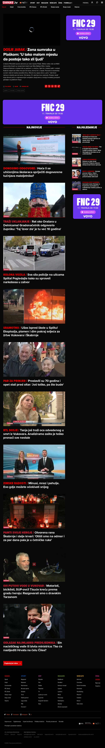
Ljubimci (60, 691)
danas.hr (25, 86)
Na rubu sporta (25, 688)
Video (97, 679)
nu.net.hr (36, 737)
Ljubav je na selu (42, 694)
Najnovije (97, 683)
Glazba (40, 685)
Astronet (79, 679)
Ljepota (60, 688)
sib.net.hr (40, 734)
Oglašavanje (17, 721)
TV (39, 691)
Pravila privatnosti (51, 721)
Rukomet (23, 682)
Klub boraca (24, 685)
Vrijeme (77, 7)
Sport (32, 3)
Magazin (44, 3)
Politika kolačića (39, 721)
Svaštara (79, 698)
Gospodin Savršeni (43, 701)
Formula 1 (68, 3)
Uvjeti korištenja (28, 721)
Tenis (22, 694)
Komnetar (79, 688)
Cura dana (79, 682)
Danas (7, 676)
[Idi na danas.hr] (10, 2)
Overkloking (80, 691)
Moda (59, 694)
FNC (22, 704)
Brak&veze (60, 679)
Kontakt (61, 721)
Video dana (80, 704)
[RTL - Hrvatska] (88, 723)
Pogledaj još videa (12, 663)
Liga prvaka (24, 701)
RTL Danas (33, 7)
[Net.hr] (97, 723)
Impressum (8, 721)
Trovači (12, 90)
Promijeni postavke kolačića (13, 726)
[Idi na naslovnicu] (24, 4)
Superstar (40, 698)
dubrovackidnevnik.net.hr (86, 734)
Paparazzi (40, 688)
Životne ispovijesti (62, 707)
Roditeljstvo (61, 701)
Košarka (23, 691)
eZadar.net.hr (28, 737)
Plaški (6, 90)
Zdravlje (60, 704)
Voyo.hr (19, 734)
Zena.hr (13, 734)
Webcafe (53, 3)
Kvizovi (78, 701)
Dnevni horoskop (81, 685)
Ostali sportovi (25, 698)
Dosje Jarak (67, 7)
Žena (60, 3)
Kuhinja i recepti (62, 685)
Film (39, 682)
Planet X (79, 694)
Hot (38, 3)
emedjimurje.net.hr (29, 734)
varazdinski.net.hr (61, 734)
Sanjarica (97, 686)
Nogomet (23, 679)
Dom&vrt (60, 682)
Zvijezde (40, 679)
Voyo (39, 704)
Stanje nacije (55, 7)
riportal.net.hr (72, 734)
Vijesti (4, 7)
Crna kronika (22, 7)
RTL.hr (7, 734)
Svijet (12, 7)
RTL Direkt (43, 7)
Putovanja (60, 698)
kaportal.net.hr (49, 734)
